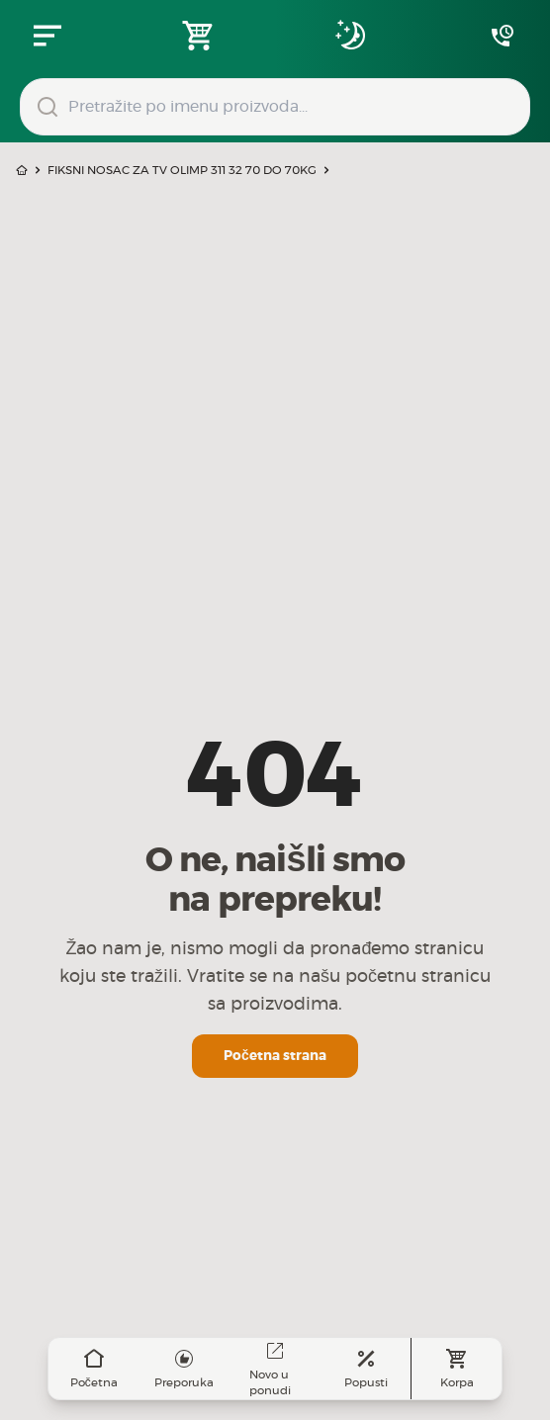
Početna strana (275, 1056)
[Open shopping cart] (199, 35)
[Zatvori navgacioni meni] (47, 35)
